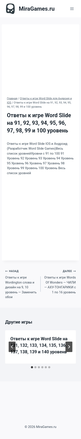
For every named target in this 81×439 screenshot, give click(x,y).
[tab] (32, 367)
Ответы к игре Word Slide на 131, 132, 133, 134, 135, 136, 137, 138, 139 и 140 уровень (39, 345)
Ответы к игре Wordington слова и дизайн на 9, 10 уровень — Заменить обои (21, 284)
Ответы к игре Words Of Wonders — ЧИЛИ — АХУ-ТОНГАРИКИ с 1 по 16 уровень (60, 281)
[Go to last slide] (12, 347)
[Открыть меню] (72, 8)
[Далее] (68, 347)
